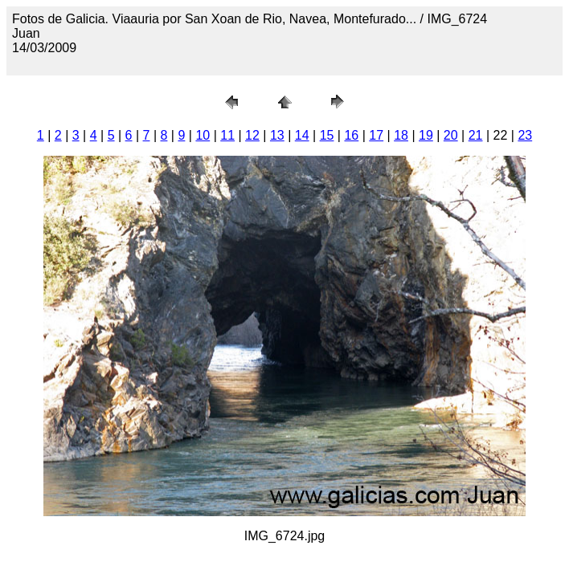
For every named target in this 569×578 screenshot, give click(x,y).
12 (252, 135)
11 (227, 135)
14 (302, 135)
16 (351, 135)
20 (451, 135)
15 (327, 135)
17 (376, 135)
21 (476, 135)
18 (401, 135)
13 (277, 135)
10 (202, 135)
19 (426, 135)
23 (525, 135)
